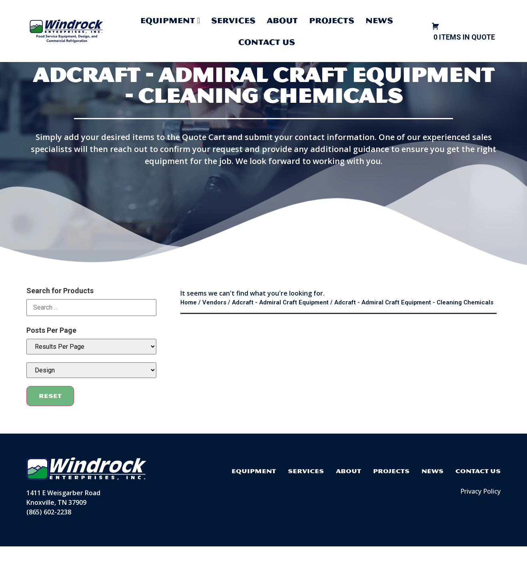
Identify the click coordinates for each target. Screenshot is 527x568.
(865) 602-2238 (48, 533)
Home (188, 324)
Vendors (214, 324)
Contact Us (266, 42)
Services (233, 20)
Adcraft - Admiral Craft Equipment (280, 324)
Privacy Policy (480, 512)
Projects (331, 20)
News (379, 20)
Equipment (254, 492)
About (282, 20)
